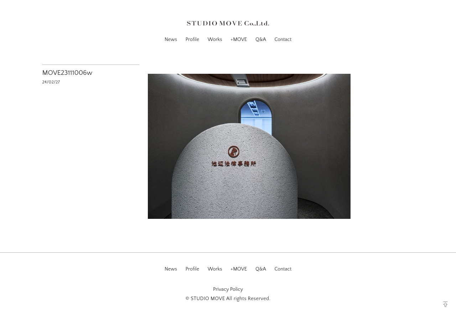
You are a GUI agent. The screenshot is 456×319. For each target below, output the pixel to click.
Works (215, 39)
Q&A (260, 39)
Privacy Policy (228, 289)
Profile (192, 39)
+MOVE (238, 39)
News (171, 39)
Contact (282, 39)
